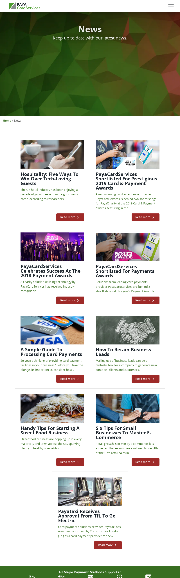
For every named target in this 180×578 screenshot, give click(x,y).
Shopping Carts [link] (134, 497)
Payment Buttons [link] (135, 503)
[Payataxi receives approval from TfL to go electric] (148, 372)
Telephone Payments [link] (138, 490)
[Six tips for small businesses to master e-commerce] (90, 372)
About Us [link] (70, 484)
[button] (171, 6)
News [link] (68, 503)
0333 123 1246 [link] (13, 488)
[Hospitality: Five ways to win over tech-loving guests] (32, 186)
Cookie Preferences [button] (19, 554)
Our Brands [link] (72, 490)
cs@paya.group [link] (14, 504)
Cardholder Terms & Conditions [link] (24, 548)
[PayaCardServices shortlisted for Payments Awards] (32, 283)
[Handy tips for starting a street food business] (32, 372)
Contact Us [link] (72, 509)
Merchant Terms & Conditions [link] (24, 542)
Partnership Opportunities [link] (83, 497)
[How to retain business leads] (148, 283)
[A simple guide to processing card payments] (90, 283)
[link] (24, 6)
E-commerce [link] (132, 484)
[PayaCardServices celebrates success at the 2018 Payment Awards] (148, 186)
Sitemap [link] (11, 535)
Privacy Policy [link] (15, 523)
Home (7, 121)
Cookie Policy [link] (14, 529)
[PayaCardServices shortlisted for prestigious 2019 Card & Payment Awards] (90, 186)
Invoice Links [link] (132, 509)
